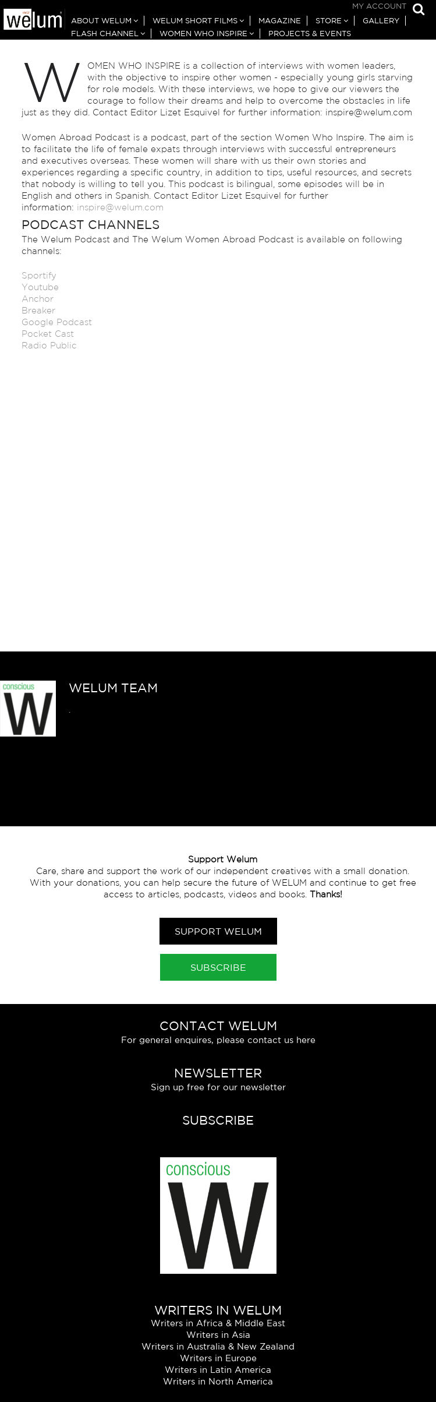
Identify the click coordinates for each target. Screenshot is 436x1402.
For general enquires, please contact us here (218, 1040)
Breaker (38, 310)
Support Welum (218, 931)
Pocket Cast (48, 334)
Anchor (38, 299)
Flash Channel (105, 33)
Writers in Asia (218, 1335)
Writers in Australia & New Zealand (218, 1346)
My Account (379, 6)
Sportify (39, 275)
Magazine (279, 20)
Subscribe (218, 967)
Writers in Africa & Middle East (218, 1323)
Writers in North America (218, 1381)
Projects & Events (309, 33)
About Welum (101, 20)
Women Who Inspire (203, 33)
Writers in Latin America (218, 1370)
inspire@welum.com (121, 207)
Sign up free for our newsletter (218, 1087)
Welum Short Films (195, 20)
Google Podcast (57, 322)
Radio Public (49, 345)
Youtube (40, 287)
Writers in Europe (218, 1358)
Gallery (381, 20)
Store (329, 20)
